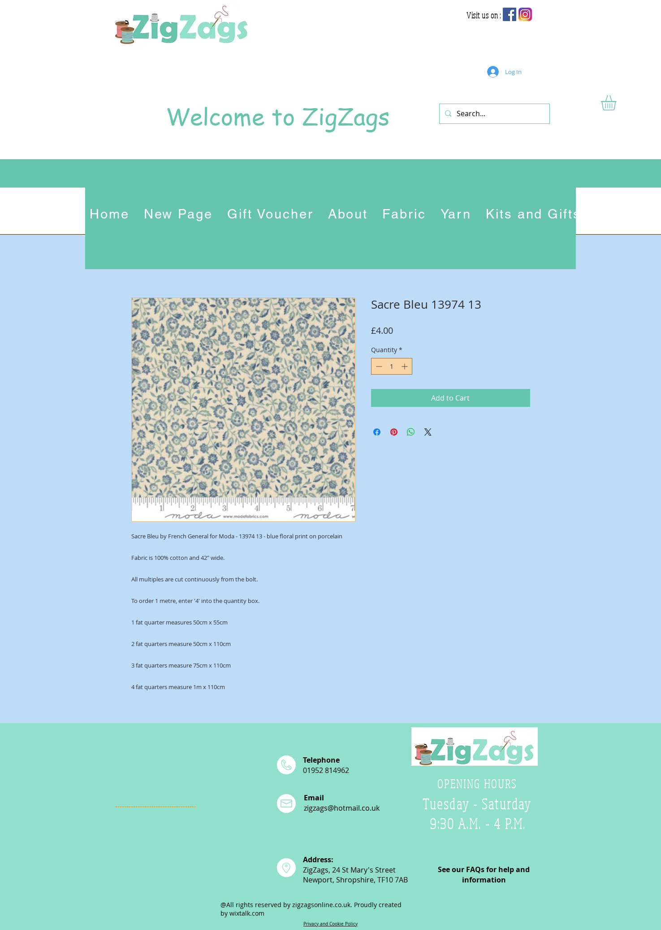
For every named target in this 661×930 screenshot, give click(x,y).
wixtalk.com (246, 913)
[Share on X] (428, 432)
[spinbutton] (392, 366)
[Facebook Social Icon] (509, 14)
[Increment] (405, 366)
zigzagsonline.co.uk (321, 904)
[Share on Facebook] (377, 432)
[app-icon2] (525, 14)
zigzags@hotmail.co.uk (342, 808)
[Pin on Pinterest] (394, 432)
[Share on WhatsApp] (411, 432)
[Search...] (494, 113)
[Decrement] (378, 366)
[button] (617, 102)
